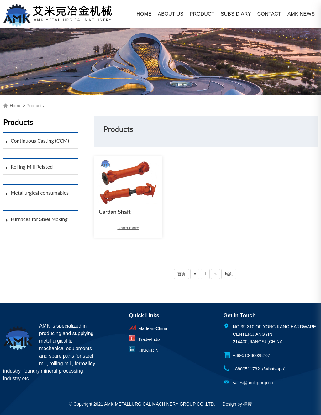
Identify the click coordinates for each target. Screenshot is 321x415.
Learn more (128, 227)
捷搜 (247, 404)
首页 (181, 273)
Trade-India (150, 339)
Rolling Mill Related (32, 167)
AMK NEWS (301, 14)
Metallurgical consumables (40, 193)
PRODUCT (202, 14)
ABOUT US (171, 14)
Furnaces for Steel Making (39, 219)
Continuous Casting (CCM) (40, 141)
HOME (144, 14)
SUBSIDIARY (236, 14)
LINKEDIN (149, 350)
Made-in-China (153, 328)
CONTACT (269, 14)
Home (15, 105)
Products (35, 105)
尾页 (229, 273)
